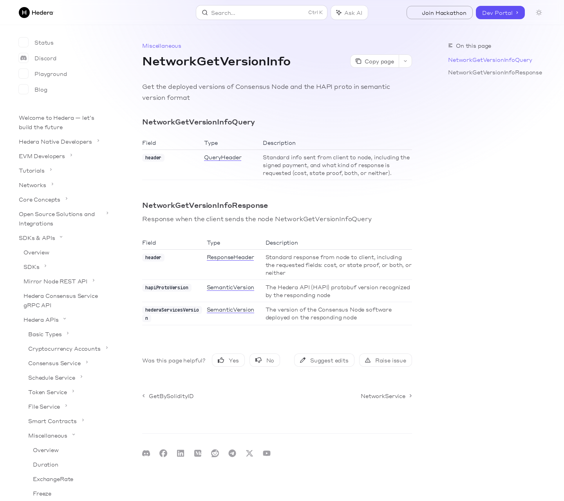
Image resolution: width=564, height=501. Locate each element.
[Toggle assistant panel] (349, 12)
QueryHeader (222, 156)
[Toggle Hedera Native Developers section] (63, 141)
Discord (37, 58)
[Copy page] (374, 61)
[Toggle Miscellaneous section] (63, 435)
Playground (43, 73)
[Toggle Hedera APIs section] (63, 319)
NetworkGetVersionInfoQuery (490, 59)
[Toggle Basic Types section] (63, 334)
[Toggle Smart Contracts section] (63, 421)
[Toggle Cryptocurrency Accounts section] (63, 348)
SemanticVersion (231, 286)
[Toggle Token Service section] (63, 392)
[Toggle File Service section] (63, 406)
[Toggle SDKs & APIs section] (63, 238)
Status (36, 42)
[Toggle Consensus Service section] (63, 363)
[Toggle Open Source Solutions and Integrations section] (63, 218)
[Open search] (261, 12)
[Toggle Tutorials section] (63, 170)
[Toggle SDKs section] (63, 267)
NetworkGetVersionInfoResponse (495, 72)
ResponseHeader (230, 256)
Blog (33, 89)
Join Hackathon (439, 12)
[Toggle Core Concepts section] (63, 199)
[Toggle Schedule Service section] (63, 377)
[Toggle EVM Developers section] (63, 156)
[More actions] (405, 61)
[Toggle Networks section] (63, 185)
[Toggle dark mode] (539, 12)
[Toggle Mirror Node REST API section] (63, 281)
